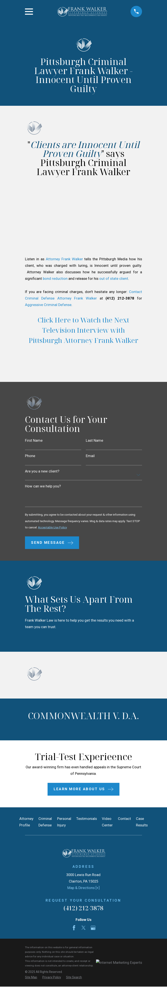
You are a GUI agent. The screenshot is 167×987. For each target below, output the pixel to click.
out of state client (113, 279)
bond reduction (55, 279)
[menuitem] (31, 978)
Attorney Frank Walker (65, 259)
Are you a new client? (42, 472)
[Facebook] (73, 928)
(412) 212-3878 (83, 909)
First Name (34, 441)
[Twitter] (83, 928)
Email (90, 456)
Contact (124, 820)
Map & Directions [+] (83, 889)
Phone (30, 456)
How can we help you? (43, 487)
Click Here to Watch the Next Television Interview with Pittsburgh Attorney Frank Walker (83, 330)
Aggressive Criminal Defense (48, 305)
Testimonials (86, 820)
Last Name (94, 441)
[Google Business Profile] (93, 928)
